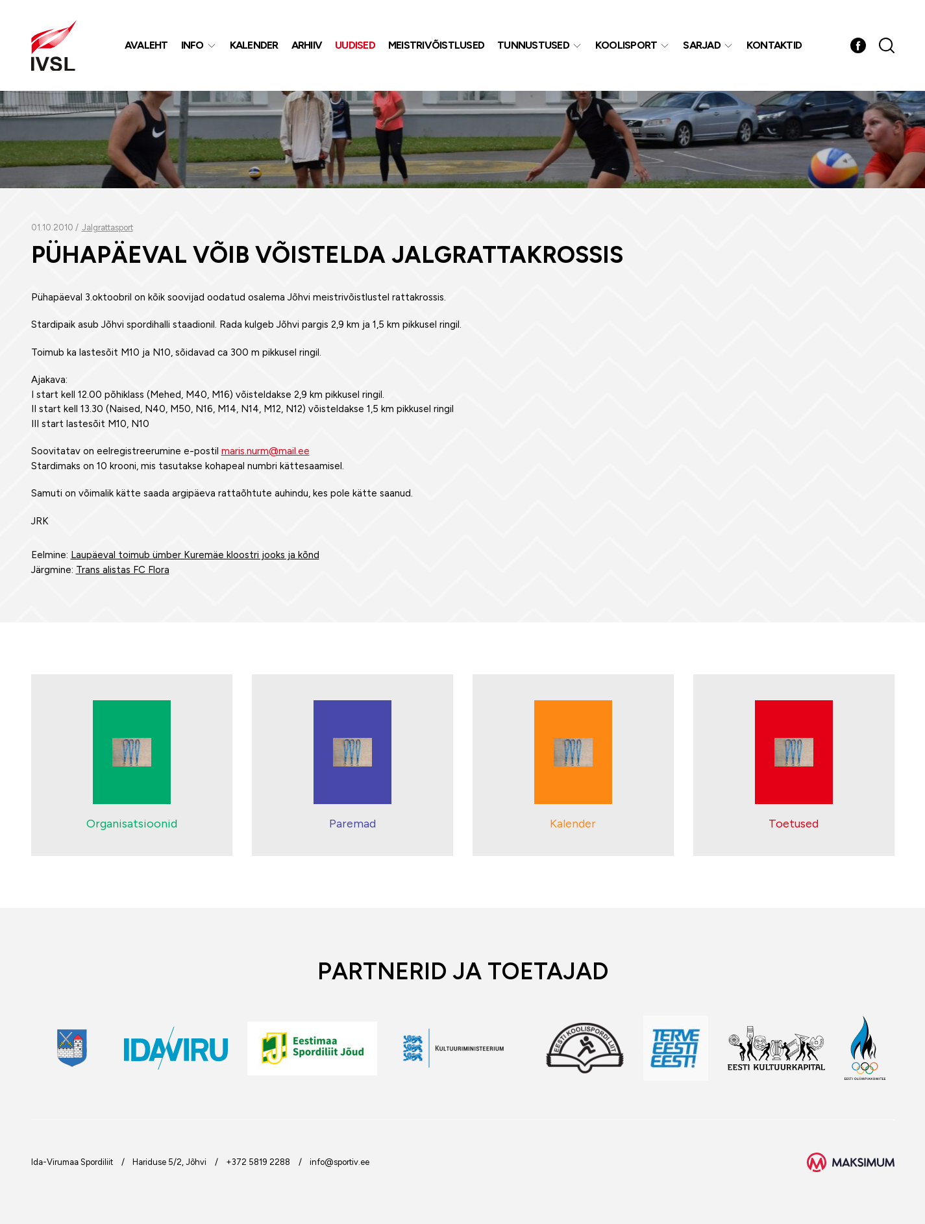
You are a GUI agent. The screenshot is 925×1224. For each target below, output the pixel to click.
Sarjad (702, 45)
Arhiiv (307, 45)
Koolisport (626, 45)
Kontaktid (774, 45)
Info (192, 45)
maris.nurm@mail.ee (265, 451)
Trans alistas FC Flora (122, 570)
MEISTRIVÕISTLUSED (436, 45)
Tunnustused (533, 45)
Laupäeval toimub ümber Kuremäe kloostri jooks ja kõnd (195, 555)
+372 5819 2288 (258, 1162)
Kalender (254, 45)
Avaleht (146, 45)
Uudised (355, 45)
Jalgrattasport (107, 227)
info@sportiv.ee (339, 1162)
